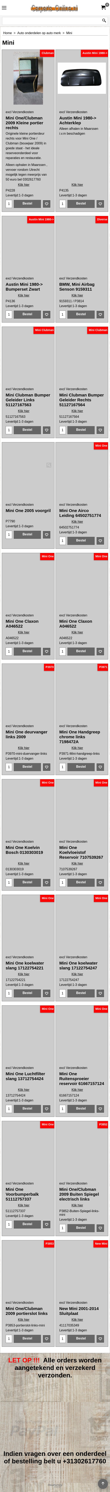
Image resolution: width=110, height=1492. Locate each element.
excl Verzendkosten (20, 112)
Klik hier (23, 189)
